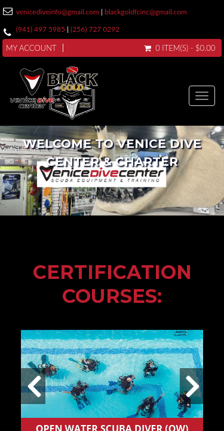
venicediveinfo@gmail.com (57, 11)
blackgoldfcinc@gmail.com (146, 11)
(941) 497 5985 (40, 29)
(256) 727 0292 (94, 29)
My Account (31, 48)
